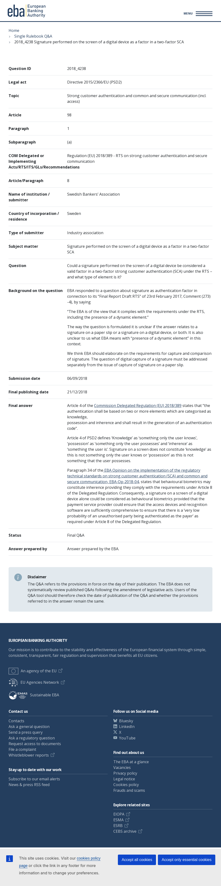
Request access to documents (35, 743)
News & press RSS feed (29, 784)
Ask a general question (29, 726)
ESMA (118, 819)
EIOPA (118, 814)
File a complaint (22, 749)
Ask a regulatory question (32, 738)
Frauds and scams (129, 790)
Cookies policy (126, 784)
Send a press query (26, 732)
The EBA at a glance (131, 761)
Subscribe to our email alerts (34, 779)
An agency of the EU (33, 670)
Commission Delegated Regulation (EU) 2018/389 (137, 405)
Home (14, 30)
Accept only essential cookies (186, 860)
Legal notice (124, 779)
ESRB (118, 825)
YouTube (127, 738)
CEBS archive (124, 831)
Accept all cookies (137, 860)
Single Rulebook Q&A (33, 36)
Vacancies (122, 767)
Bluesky (126, 720)
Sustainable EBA (34, 695)
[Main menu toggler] (197, 13)
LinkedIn (127, 726)
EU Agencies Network (34, 682)
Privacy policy (125, 773)
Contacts (16, 720)
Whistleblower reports (29, 755)
